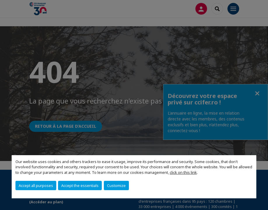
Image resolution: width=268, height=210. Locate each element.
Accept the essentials (80, 185)
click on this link (183, 172)
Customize (116, 185)
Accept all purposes (36, 185)
